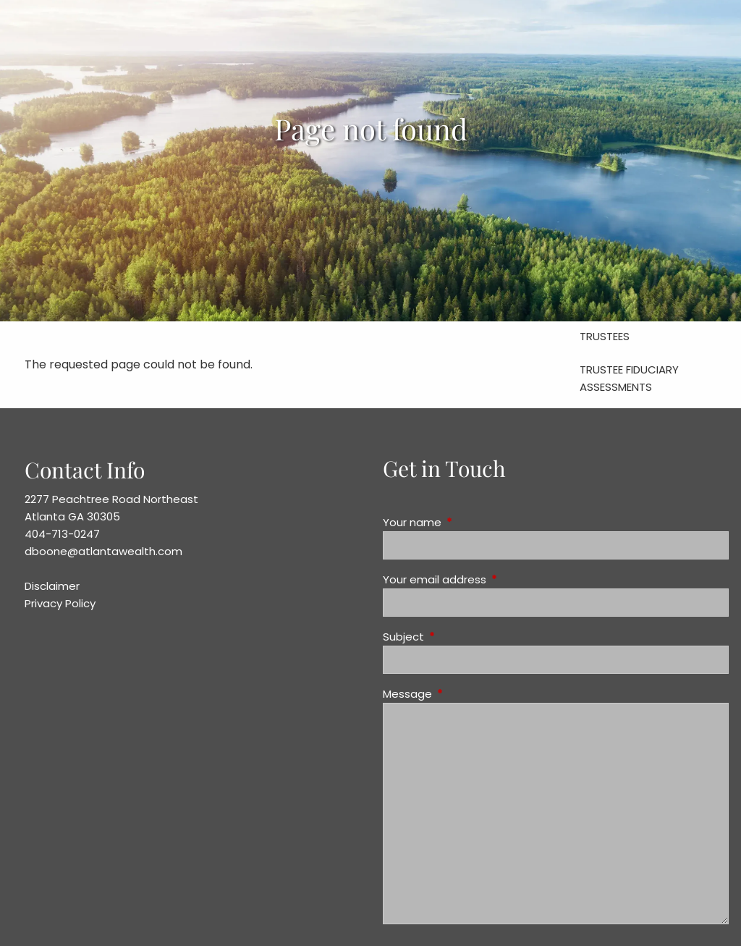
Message (463, 693)
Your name (467, 522)
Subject (459, 636)
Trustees (605, 336)
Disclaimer (52, 586)
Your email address (490, 579)
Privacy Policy (60, 603)
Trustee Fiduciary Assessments (629, 378)
